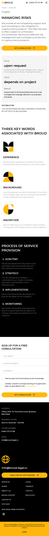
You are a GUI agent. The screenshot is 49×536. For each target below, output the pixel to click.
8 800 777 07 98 (36, 3)
